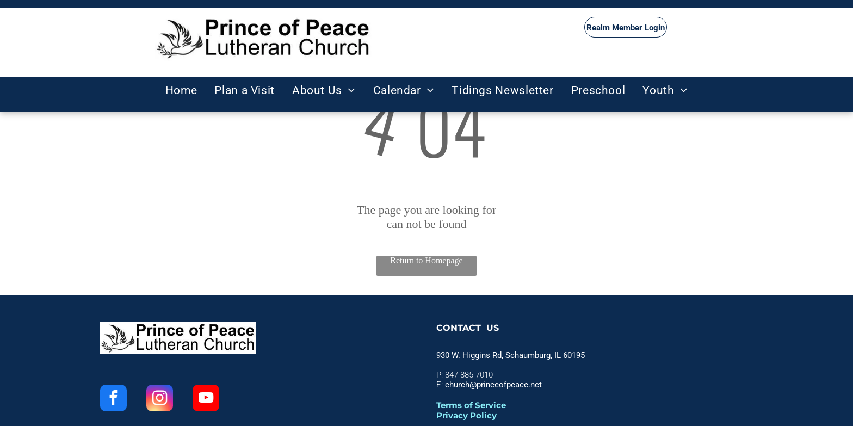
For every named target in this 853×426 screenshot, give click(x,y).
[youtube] (206, 399)
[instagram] (159, 399)
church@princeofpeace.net (493, 385)
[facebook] (113, 399)
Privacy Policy (466, 415)
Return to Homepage (426, 260)
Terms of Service (471, 405)
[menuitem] (181, 90)
